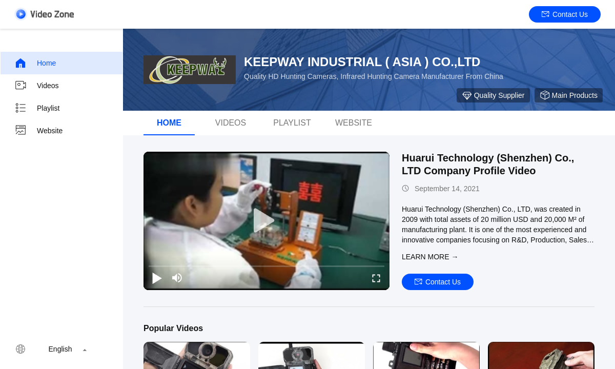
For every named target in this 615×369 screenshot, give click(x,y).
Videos (36, 85)
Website (38, 131)
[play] (266, 221)
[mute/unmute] (177, 277)
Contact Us (565, 14)
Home (35, 63)
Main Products (569, 95)
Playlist (36, 108)
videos (230, 122)
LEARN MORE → (430, 257)
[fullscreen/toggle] (376, 277)
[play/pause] (157, 277)
